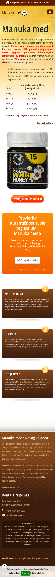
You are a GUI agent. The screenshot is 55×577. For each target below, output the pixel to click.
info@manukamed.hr (16, 515)
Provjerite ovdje (27, 260)
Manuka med (11, 12)
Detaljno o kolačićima (38, 573)
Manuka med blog (10, 487)
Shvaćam (25, 573)
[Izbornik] (50, 11)
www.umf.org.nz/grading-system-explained (27, 115)
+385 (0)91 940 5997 (16, 510)
